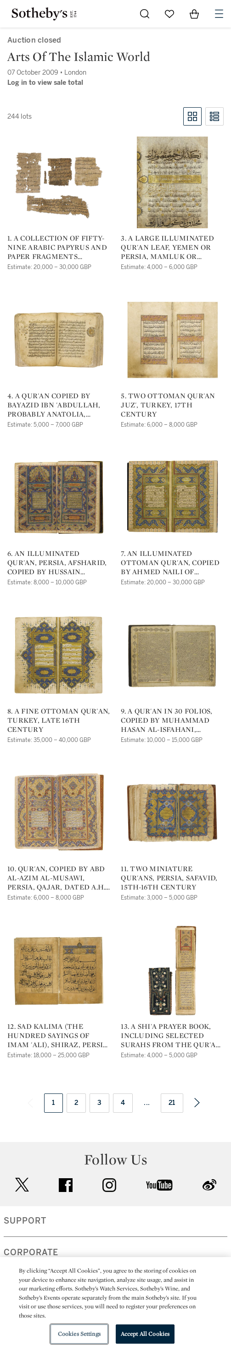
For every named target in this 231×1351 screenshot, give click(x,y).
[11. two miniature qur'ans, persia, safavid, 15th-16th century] (172, 813)
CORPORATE (31, 1252)
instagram (109, 1185)
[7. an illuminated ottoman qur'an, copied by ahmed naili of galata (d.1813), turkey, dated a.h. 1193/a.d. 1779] (172, 498)
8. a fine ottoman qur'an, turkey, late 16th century (58, 720)
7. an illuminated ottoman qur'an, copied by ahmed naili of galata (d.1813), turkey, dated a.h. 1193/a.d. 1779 (170, 563)
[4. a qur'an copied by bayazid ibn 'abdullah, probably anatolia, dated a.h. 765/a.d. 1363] (59, 340)
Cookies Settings (79, 1334)
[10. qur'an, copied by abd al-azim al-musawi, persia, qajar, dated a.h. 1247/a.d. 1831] (59, 813)
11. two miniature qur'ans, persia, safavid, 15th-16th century (169, 878)
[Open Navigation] (219, 14)
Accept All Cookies (145, 1334)
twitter (22, 1185)
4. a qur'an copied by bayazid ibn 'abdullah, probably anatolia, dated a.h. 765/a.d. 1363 (54, 405)
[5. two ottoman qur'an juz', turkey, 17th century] (172, 340)
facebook (66, 1185)
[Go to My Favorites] (169, 14)
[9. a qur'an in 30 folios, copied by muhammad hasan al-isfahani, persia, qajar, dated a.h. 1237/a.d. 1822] (172, 655)
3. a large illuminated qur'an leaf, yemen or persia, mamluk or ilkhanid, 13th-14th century (167, 247)
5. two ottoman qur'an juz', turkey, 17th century (168, 405)
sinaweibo (209, 1185)
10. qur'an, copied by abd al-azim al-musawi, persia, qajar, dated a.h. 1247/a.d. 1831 (56, 878)
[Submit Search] (144, 13)
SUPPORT (25, 1221)
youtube (159, 1185)
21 (172, 1103)
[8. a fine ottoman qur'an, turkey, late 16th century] (59, 655)
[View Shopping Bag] (194, 14)
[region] (115, 1304)
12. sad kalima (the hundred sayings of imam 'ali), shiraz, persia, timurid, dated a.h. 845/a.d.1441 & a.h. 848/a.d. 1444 (58, 1035)
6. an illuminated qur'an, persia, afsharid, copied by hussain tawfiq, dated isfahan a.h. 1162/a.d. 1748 (57, 563)
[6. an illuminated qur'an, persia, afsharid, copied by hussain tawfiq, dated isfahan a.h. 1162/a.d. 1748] (59, 498)
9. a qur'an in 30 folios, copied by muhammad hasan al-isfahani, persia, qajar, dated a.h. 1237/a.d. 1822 (170, 720)
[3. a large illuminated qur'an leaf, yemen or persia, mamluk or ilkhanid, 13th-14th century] (172, 182)
